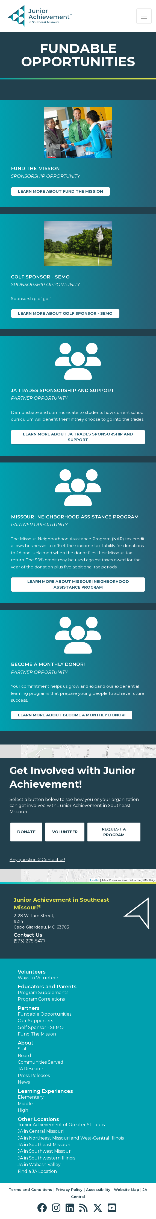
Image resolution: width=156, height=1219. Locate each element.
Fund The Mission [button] (37, 1034)
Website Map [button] (126, 1189)
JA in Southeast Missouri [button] (44, 1144)
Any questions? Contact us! (37, 859)
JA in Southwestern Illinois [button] (46, 1158)
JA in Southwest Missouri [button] (45, 1151)
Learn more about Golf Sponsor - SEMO (65, 313)
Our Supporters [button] (35, 1020)
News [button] (24, 1082)
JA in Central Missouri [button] (41, 1131)
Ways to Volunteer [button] (38, 977)
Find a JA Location (37, 1171)
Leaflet (94, 880)
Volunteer (65, 831)
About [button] (25, 1042)
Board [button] (24, 1055)
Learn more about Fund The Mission (60, 191)
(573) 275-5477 (30, 941)
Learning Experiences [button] (45, 1091)
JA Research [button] (31, 1068)
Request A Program (114, 832)
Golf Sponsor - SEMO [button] (41, 1027)
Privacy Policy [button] (69, 1189)
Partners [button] (29, 1008)
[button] (43, 1208)
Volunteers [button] (32, 971)
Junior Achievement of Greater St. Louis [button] (61, 1124)
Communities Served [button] (40, 1062)
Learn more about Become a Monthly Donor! (71, 715)
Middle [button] (25, 1103)
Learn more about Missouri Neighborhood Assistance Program (78, 584)
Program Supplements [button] (43, 992)
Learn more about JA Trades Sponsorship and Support (78, 437)
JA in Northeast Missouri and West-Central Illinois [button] (71, 1138)
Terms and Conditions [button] (30, 1189)
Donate (26, 831)
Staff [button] (23, 1048)
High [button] (23, 1110)
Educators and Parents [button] (47, 986)
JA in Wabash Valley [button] (39, 1164)
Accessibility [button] (98, 1189)
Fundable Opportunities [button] (44, 1014)
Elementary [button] (31, 1097)
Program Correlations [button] (41, 999)
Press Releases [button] (34, 1075)
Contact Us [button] (28, 935)
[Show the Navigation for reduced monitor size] (144, 16)
